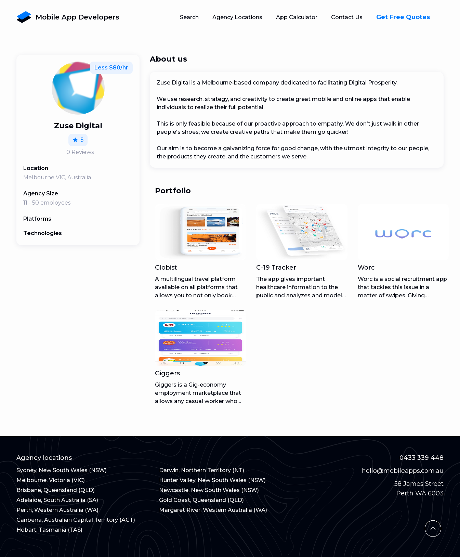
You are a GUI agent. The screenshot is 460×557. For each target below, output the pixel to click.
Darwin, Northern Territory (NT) (201, 470)
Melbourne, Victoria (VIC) (50, 480)
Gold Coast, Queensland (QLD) (201, 500)
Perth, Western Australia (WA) (57, 510)
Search (189, 17)
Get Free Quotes (403, 17)
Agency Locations (237, 17)
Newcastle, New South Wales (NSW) (209, 490)
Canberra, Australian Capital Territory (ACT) (75, 520)
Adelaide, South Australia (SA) (57, 500)
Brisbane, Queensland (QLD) (55, 490)
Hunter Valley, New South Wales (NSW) (212, 480)
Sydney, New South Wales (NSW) (61, 470)
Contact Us (347, 17)
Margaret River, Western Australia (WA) (213, 510)
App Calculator (296, 17)
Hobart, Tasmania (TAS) (49, 530)
